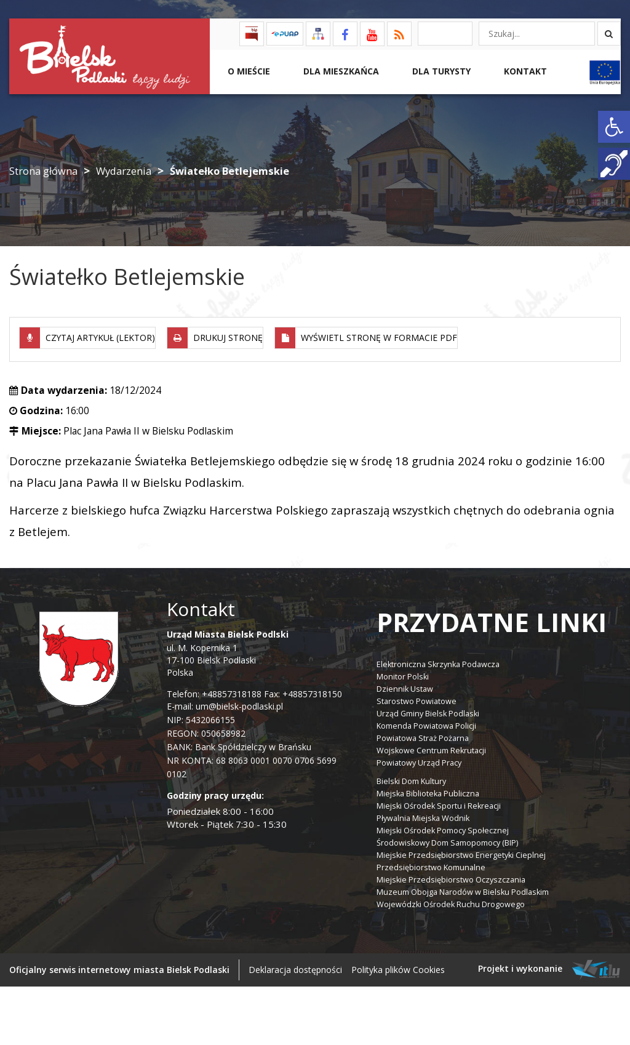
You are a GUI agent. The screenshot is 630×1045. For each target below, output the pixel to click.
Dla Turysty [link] (440, 71)
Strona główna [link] (43, 171)
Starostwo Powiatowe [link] (417, 697)
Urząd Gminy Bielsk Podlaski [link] (428, 710)
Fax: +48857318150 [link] (303, 690)
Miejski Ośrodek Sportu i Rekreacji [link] (439, 802)
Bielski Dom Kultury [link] (411, 777)
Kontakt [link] (524, 71)
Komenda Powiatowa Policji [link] (426, 722)
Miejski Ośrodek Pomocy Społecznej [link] (443, 827)
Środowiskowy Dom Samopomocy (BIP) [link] (447, 839)
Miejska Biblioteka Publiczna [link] (428, 790)
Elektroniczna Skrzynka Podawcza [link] (438, 660)
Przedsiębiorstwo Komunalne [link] (431, 864)
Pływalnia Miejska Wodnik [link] (423, 814)
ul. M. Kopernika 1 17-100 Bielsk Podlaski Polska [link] (228, 650)
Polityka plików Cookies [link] (398, 966)
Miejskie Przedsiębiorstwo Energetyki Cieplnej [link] (461, 851)
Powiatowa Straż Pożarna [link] (423, 734)
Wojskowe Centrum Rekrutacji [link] (431, 747)
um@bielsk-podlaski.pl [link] (238, 702)
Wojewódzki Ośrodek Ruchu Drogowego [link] (451, 900)
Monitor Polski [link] (403, 673)
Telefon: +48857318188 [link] (214, 690)
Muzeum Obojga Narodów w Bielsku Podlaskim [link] (463, 888)
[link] (614, 127)
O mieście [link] (247, 71)
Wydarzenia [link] (123, 171)
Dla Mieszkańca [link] (340, 71)
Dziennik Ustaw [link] (405, 685)
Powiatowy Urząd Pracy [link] (419, 759)
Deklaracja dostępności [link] (295, 966)
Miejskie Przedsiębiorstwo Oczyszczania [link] (451, 876)
